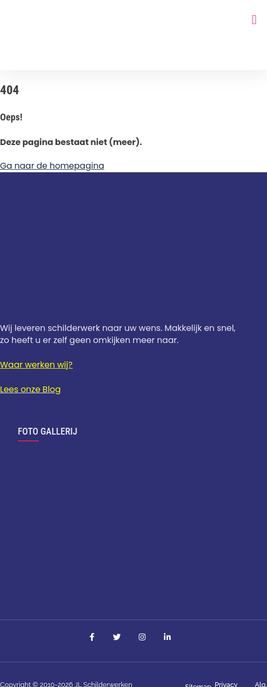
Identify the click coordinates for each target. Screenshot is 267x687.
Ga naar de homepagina (52, 166)
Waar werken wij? (36, 365)
